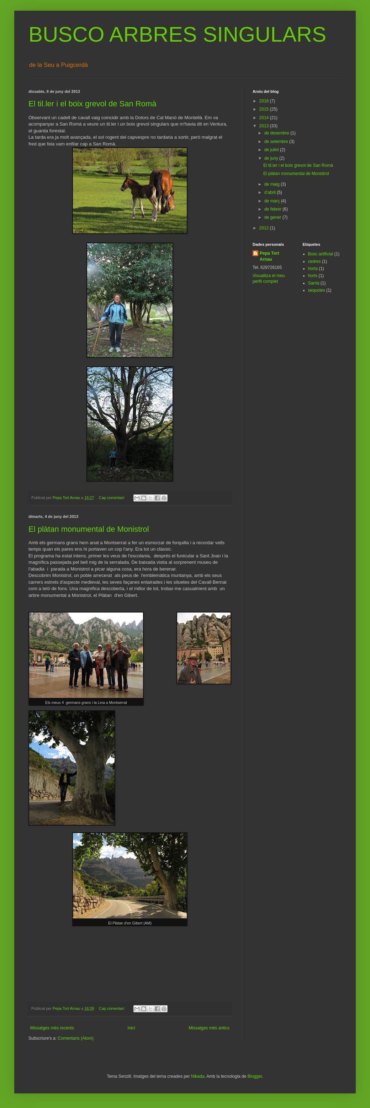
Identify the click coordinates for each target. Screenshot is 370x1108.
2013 (264, 125)
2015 (264, 109)
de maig (272, 184)
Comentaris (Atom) (76, 1038)
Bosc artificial (320, 253)
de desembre (277, 133)
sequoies (316, 290)
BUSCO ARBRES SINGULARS (177, 34)
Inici (131, 1027)
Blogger (255, 1076)
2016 (264, 101)
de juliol (272, 149)
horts (313, 275)
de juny (271, 158)
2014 (264, 117)
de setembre (276, 141)
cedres (314, 261)
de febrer (273, 209)
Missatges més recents (52, 1027)
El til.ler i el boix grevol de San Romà (92, 103)
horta (313, 268)
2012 (264, 228)
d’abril (270, 192)
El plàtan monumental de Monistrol (88, 529)
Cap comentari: (112, 497)
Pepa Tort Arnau (269, 256)
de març (272, 200)
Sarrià (313, 283)
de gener (273, 217)
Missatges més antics (209, 1027)
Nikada (197, 1076)
